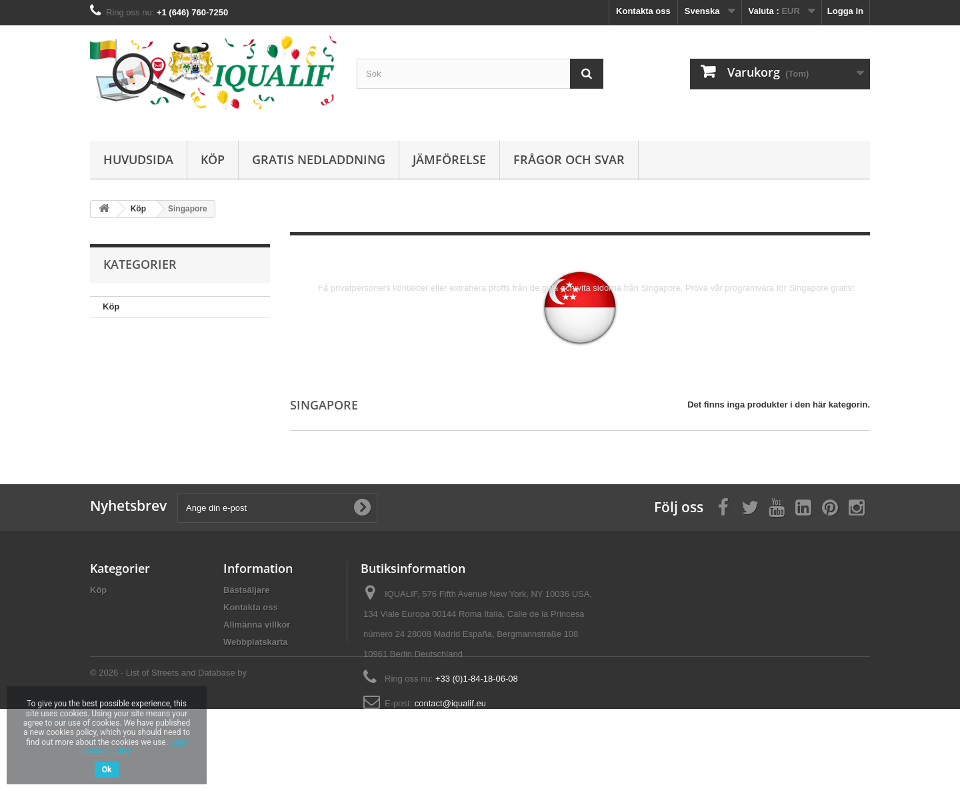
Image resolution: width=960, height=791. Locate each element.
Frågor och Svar (569, 159)
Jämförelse (449, 159)
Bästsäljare (246, 590)
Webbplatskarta (255, 642)
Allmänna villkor (256, 625)
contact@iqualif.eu (450, 703)
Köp (213, 159)
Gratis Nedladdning (318, 159)
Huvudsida (138, 159)
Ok (107, 769)
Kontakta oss (643, 11)
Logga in (845, 11)
